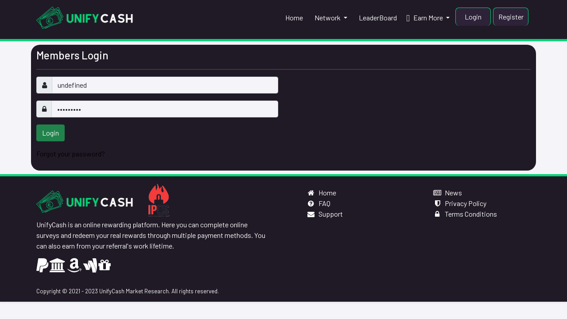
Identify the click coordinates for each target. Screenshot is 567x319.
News (447, 192)
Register (511, 16)
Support (325, 214)
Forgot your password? (70, 153)
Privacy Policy (459, 203)
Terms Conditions (465, 214)
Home (321, 192)
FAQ (318, 203)
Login (473, 16)
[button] (330, 18)
